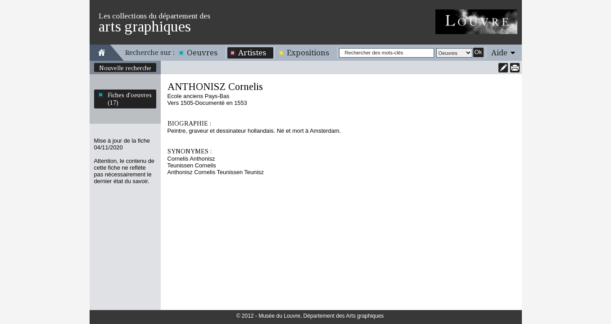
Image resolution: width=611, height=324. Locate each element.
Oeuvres (202, 52)
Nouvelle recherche (125, 68)
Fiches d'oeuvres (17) (130, 98)
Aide (499, 52)
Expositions (308, 52)
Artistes (252, 52)
